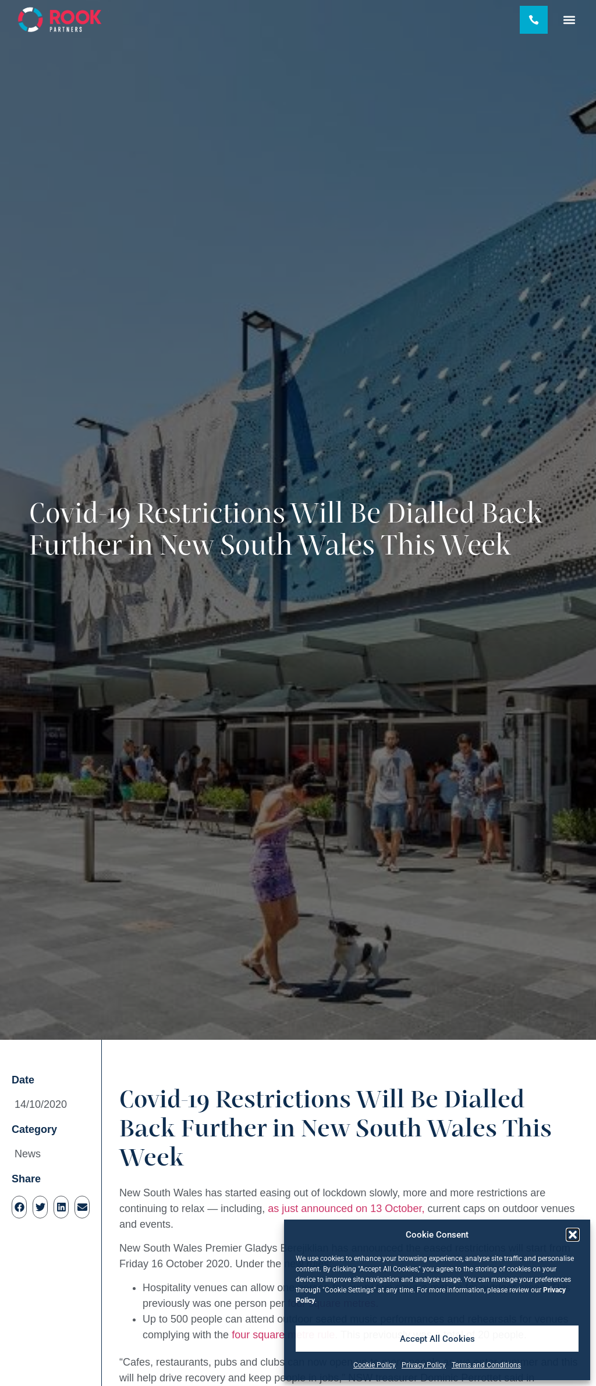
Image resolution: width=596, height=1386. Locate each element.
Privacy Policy (424, 1365)
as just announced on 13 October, (346, 1208)
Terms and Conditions (486, 1365)
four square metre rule (283, 1335)
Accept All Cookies (437, 1339)
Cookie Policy (374, 1365)
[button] (573, 1235)
